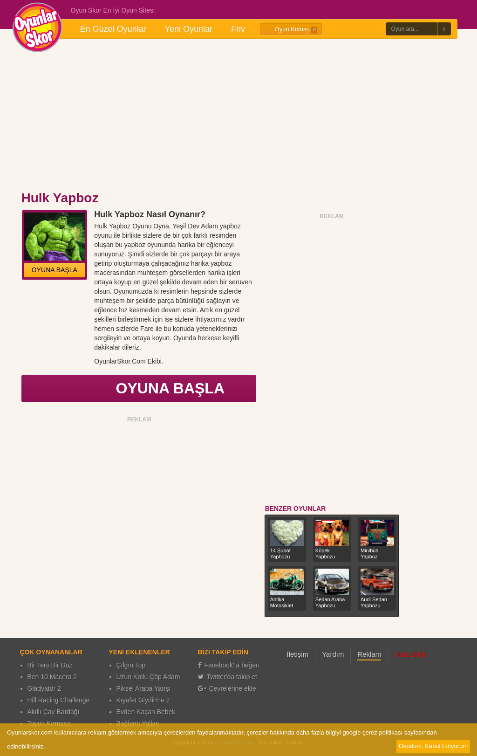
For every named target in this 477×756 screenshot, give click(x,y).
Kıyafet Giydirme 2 (143, 700)
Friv (238, 29)
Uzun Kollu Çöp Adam (148, 676)
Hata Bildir (411, 654)
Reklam (369, 654)
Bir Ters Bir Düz (50, 665)
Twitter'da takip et (228, 676)
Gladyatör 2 (44, 688)
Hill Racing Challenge (58, 700)
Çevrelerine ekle (227, 688)
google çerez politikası (372, 732)
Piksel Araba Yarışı (143, 688)
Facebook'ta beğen (229, 665)
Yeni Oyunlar (188, 29)
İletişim (298, 654)
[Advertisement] (238, 115)
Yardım (333, 654)
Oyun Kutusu (291, 29)
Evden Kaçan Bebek (146, 711)
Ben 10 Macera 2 (52, 676)
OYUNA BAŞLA (54, 270)
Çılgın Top (131, 665)
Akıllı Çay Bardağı (53, 711)
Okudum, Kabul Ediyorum (433, 745)
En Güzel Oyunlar (113, 29)
